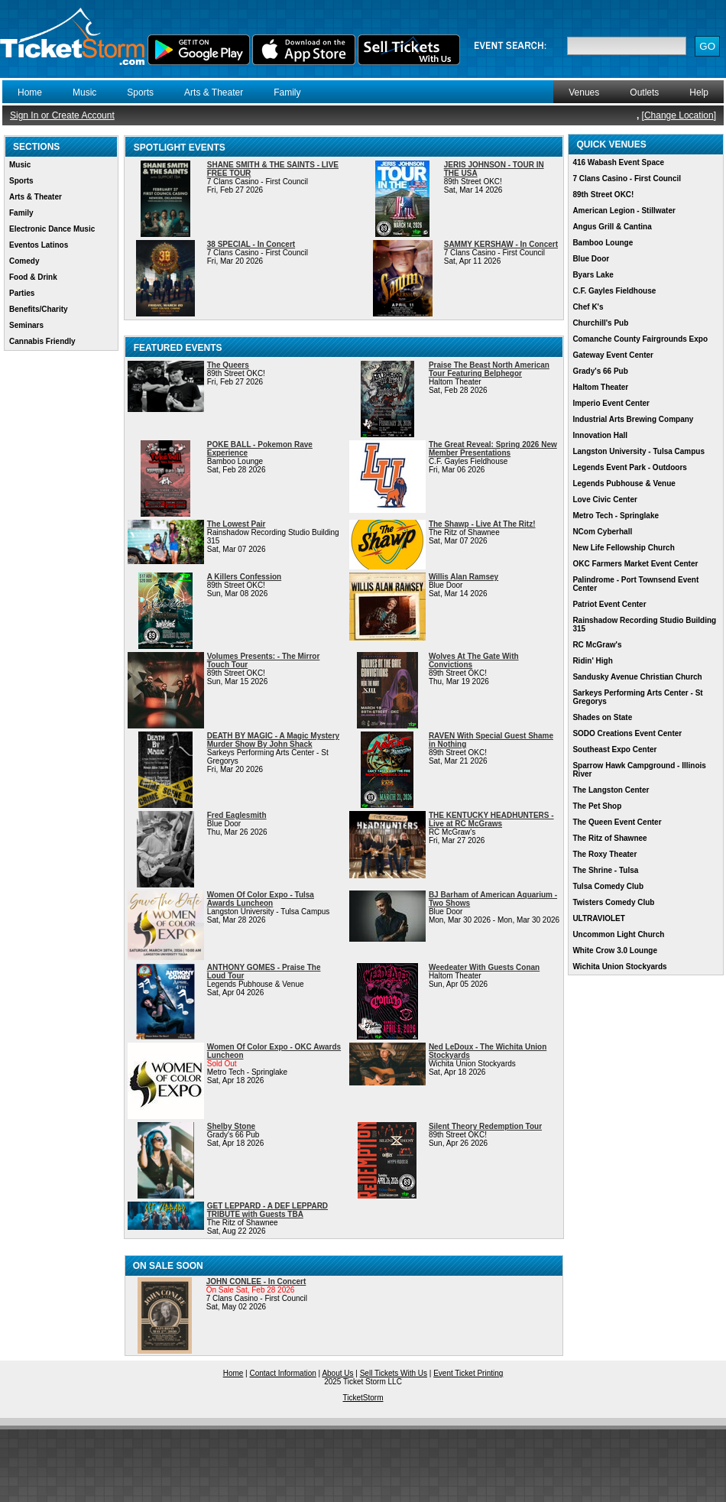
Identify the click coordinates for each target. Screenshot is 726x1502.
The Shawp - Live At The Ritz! (482, 524)
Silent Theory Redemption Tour (485, 1126)
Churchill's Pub (600, 323)
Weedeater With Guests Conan (484, 967)
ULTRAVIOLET (598, 918)
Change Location (679, 115)
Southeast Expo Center (614, 749)
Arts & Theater (213, 92)
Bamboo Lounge (602, 242)
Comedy (24, 261)
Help (698, 92)
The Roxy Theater (604, 854)
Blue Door (590, 259)
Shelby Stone (231, 1126)
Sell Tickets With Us (393, 1373)
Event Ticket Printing (468, 1373)
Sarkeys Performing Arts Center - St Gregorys (637, 697)
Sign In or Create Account (62, 115)
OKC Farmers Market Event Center (635, 564)
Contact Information (283, 1373)
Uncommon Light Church (618, 934)
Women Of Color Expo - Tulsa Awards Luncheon (260, 898)
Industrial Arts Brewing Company (632, 419)
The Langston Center (610, 790)
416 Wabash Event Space (618, 162)
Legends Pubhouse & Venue (623, 483)
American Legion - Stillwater (623, 210)
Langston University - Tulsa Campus (638, 451)
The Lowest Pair (236, 524)
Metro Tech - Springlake (615, 515)
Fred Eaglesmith (237, 815)
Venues (584, 92)
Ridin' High (592, 661)
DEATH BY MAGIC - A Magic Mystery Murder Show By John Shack (273, 740)
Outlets (644, 92)
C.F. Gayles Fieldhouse (614, 291)
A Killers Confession (244, 577)
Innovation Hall (599, 435)
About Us (337, 1373)
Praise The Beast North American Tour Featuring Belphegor (489, 369)
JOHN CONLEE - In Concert (256, 1281)
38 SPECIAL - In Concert (251, 244)
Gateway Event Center (612, 355)
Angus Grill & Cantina (611, 226)
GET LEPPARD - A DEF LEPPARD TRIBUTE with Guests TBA (267, 1210)
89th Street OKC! (603, 194)
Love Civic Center (604, 499)
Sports (140, 92)
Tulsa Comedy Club (607, 886)
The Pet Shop (596, 806)
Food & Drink (33, 277)
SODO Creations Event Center (627, 733)
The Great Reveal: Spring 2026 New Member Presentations (493, 448)
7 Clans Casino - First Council (626, 178)
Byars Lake (592, 275)
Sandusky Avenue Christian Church (637, 677)
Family (287, 92)
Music (84, 92)
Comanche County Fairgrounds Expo (640, 339)
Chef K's (587, 307)
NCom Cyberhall (602, 531)
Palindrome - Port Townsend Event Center (635, 584)
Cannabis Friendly (42, 341)
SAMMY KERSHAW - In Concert (501, 244)
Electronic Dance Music (52, 229)
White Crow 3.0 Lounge (614, 950)
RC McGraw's (596, 645)
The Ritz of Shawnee (609, 838)
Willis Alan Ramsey (463, 577)
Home (30, 92)
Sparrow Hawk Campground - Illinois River (638, 769)
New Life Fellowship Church (623, 547)
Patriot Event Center (609, 604)
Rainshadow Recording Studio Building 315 (644, 624)
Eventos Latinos (38, 245)
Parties (21, 293)
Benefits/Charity (38, 309)
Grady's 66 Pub (599, 371)
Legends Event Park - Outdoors (629, 467)
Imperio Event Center (611, 403)
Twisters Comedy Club (613, 902)
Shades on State (602, 717)
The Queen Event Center (616, 822)
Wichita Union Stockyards (619, 966)
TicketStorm (363, 1397)
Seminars (26, 325)
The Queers (228, 365)
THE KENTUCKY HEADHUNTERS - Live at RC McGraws (491, 819)
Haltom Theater (600, 387)
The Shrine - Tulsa (605, 870)
